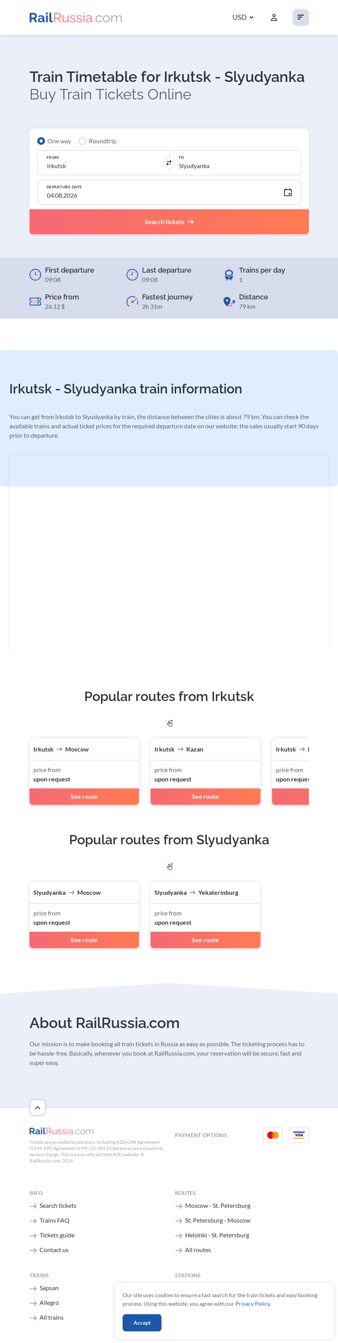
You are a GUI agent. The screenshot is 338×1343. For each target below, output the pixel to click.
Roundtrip (102, 140)
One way (59, 140)
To (181, 157)
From (53, 157)
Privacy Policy (253, 1303)
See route (84, 796)
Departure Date (64, 186)
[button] (242, 17)
